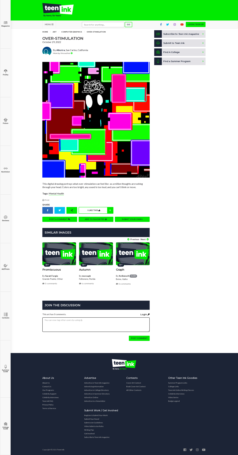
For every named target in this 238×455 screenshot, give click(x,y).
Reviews (5, 218)
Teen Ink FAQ (47, 401)
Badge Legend (174, 401)
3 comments (49, 283)
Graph (120, 269)
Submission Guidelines (93, 422)
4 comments (86, 283)
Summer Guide (5, 369)
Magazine (5, 24)
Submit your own (132, 219)
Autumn (85, 269)
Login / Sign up (196, 24)
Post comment (139, 338)
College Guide (5, 426)
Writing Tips (89, 430)
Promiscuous (51, 269)
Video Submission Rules (94, 426)
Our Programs (48, 390)
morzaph (86, 276)
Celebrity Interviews (50, 397)
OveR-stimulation (96, 32)
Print (45, 200)
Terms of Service (49, 408)
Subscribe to (176, 34)
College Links (173, 386)
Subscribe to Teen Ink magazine (96, 437)
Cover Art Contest (133, 383)
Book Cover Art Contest (136, 386)
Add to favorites (96, 219)
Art (55, 32)
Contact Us (46, 386)
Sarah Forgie (51, 276)
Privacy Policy (47, 405)
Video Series (173, 397)
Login (145, 314)
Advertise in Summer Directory (97, 394)
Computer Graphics (71, 32)
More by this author (63, 53)
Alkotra (60, 50)
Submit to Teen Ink (169, 43)
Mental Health (56, 193)
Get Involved (89, 433)
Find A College (167, 52)
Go (128, 24)
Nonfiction (5, 170)
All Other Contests (133, 390)
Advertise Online (91, 397)
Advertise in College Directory (96, 390)
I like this (100, 210)
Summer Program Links (177, 383)
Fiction (5, 121)
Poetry (5, 73)
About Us (46, 383)
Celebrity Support (49, 394)
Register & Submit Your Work (96, 415)
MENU (49, 24)
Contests (5, 316)
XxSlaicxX (124, 276)
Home (45, 32)
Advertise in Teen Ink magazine (96, 383)
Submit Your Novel (91, 419)
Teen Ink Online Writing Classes (181, 390)
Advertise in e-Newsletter (94, 401)
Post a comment (59, 219)
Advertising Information (94, 386)
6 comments (123, 284)
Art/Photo (5, 267)
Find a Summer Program (172, 61)
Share (46, 204)
